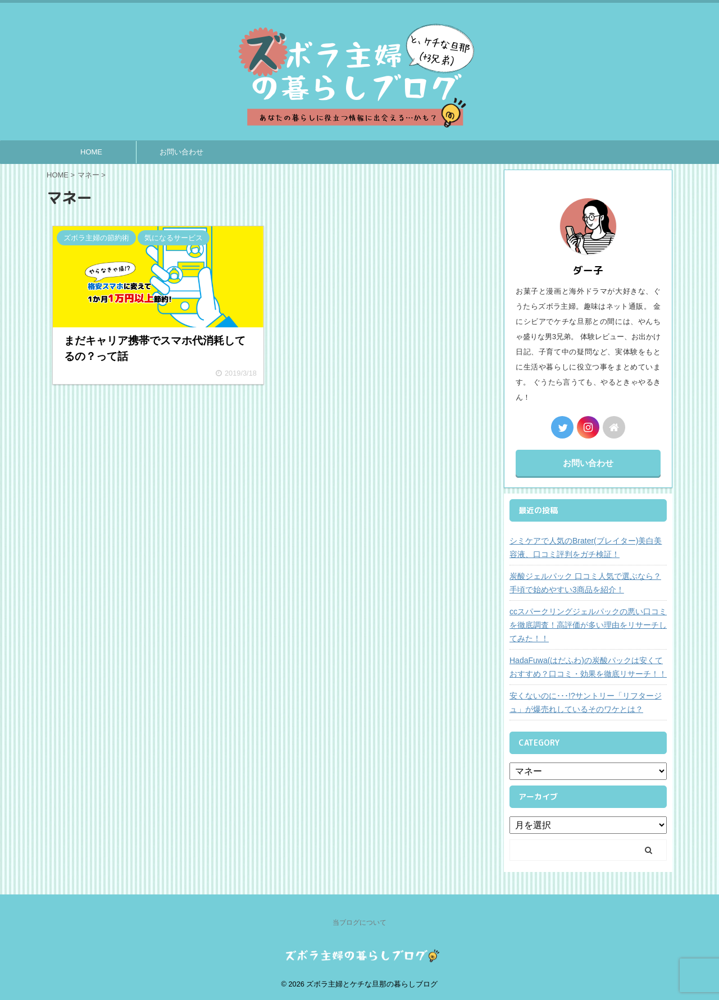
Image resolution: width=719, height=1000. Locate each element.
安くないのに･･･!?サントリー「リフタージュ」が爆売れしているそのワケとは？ (585, 702)
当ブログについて (359, 922)
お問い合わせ (181, 152)
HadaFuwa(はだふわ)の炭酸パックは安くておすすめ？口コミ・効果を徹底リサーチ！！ (588, 667)
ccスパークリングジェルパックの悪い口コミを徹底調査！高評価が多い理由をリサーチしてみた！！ (588, 625)
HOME (91, 152)
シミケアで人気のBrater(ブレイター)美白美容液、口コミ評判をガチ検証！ (585, 547)
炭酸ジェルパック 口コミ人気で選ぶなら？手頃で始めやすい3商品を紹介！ (585, 583)
